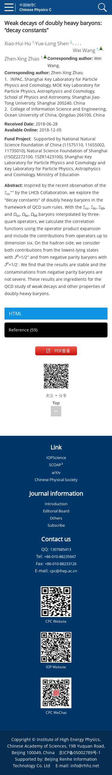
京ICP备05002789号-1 (80, 752)
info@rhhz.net (84, 765)
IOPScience (56, 457)
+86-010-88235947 (60, 556)
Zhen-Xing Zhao (21, 58)
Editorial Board (56, 511)
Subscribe (56, 525)
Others (56, 518)
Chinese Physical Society (56, 479)
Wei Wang (84, 50)
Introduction (56, 503)
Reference (23, 330)
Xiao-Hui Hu (17, 43)
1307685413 (60, 549)
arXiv (56, 472)
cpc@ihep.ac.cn (63, 571)
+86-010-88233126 (60, 563)
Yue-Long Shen (52, 43)
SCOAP (56, 464)
